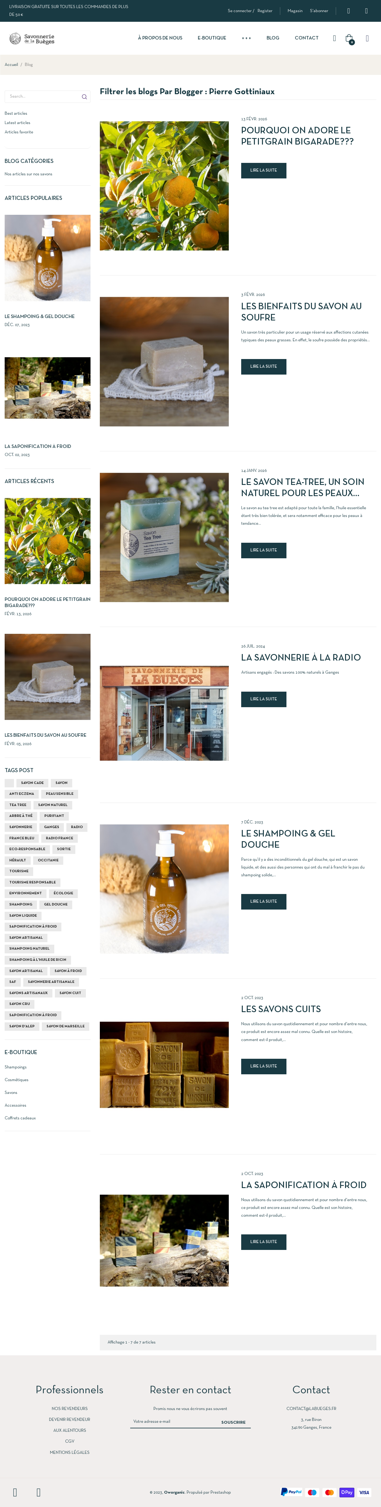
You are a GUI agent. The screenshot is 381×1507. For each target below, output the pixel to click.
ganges (51, 827)
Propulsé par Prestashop (209, 1493)
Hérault (17, 860)
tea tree (17, 805)
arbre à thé (21, 816)
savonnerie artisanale (51, 982)
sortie (64, 849)
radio (77, 827)
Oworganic (174, 1493)
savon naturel (53, 805)
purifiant (54, 816)
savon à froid (68, 971)
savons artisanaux (28, 993)
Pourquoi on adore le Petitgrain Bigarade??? (297, 136)
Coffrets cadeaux (20, 1118)
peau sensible (59, 793)
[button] (295, 11)
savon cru (19, 1004)
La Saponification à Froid (38, 447)
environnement (25, 893)
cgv (69, 1442)
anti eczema (21, 793)
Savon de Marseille (66, 1026)
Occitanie (48, 860)
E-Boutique (21, 1052)
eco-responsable (27, 849)
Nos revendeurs (70, 1409)
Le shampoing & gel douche (40, 317)
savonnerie (20, 827)
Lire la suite (263, 170)
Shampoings (16, 1067)
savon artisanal (26, 937)
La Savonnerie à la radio (301, 658)
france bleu (21, 838)
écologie (63, 893)
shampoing (20, 904)
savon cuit (70, 993)
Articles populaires (33, 198)
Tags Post (19, 770)
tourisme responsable (32, 882)
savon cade (32, 783)
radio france (59, 838)
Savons (11, 1093)
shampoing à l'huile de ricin (37, 959)
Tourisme (19, 871)
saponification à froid (33, 926)
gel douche (56, 904)
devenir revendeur (69, 1420)
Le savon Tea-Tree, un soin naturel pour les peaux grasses (303, 489)
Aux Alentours (69, 1431)
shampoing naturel (29, 948)
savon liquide (23, 915)
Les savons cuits (281, 1010)
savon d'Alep (22, 1026)
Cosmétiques (17, 1080)
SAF (12, 982)
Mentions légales (70, 1453)
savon (61, 783)
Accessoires (15, 1106)
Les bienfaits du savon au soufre (45, 735)
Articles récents (29, 481)
